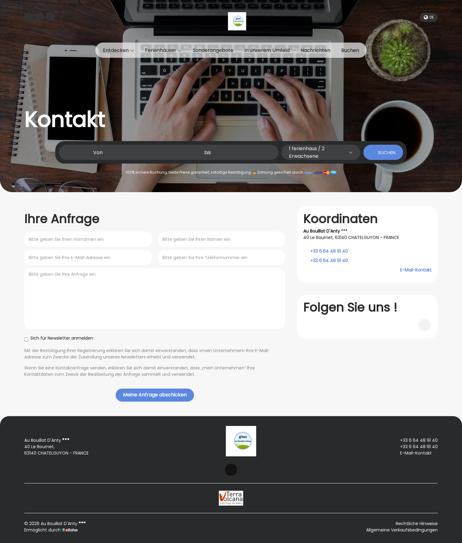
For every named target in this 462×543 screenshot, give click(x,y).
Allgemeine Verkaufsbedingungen (402, 530)
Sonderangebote (213, 50)
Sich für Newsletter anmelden (58, 338)
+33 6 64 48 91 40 (415, 440)
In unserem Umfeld (267, 50)
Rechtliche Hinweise (417, 524)
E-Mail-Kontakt (416, 270)
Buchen (350, 50)
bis (207, 152)
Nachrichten (315, 50)
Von (98, 152)
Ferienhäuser (163, 50)
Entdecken (118, 50)
